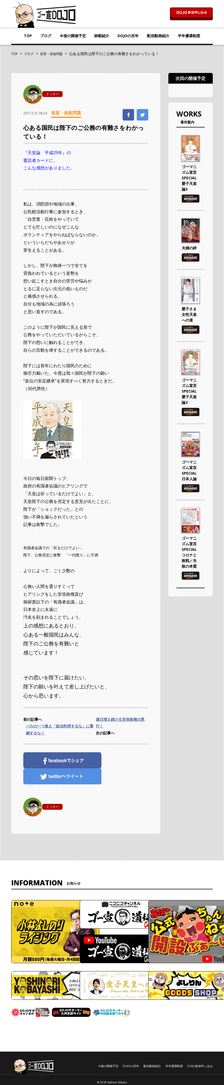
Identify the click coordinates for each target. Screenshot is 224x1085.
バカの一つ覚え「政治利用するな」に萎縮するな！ (59, 729)
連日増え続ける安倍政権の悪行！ (120, 722)
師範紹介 (101, 35)
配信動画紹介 (158, 35)
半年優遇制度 (189, 35)
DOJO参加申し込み (200, 1066)
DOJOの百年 (128, 35)
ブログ (45, 35)
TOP (28, 35)
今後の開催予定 (73, 35)
